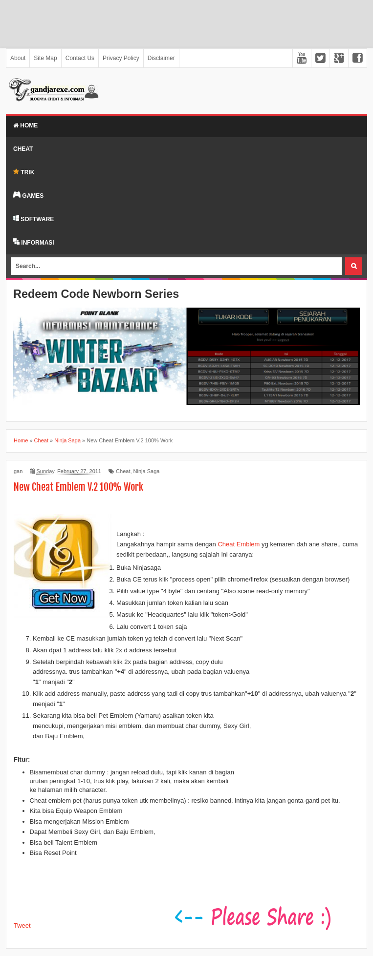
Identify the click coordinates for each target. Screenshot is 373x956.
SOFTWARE (33, 219)
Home (25, 125)
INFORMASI (33, 242)
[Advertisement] (186, 24)
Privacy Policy (121, 58)
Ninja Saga (146, 471)
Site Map (45, 58)
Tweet (22, 925)
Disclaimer (161, 58)
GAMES (28, 195)
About (17, 58)
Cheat (23, 148)
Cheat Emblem (239, 544)
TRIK (23, 172)
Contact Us (80, 58)
